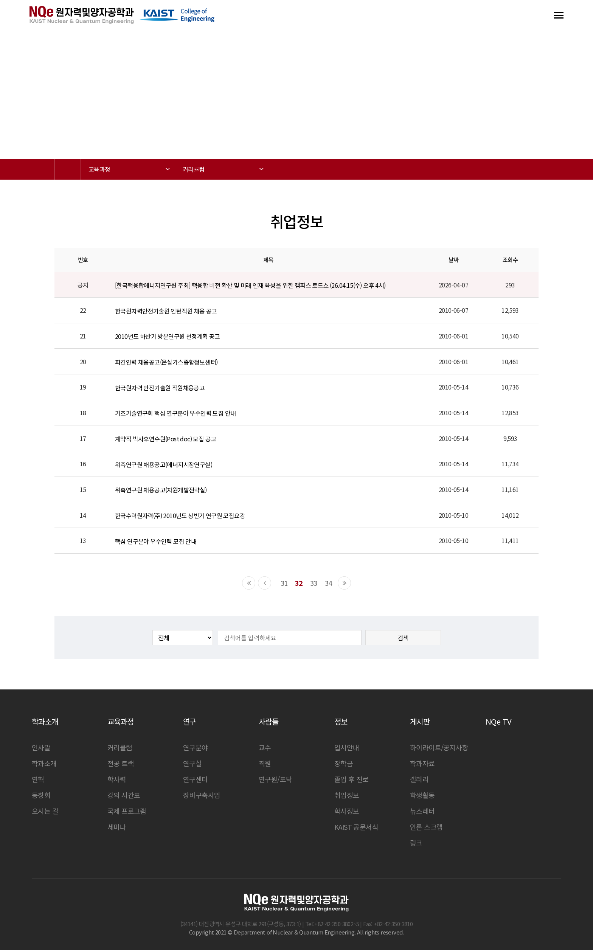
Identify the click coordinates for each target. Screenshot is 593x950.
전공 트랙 (120, 763)
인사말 (41, 747)
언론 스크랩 (426, 827)
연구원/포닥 (275, 779)
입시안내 (346, 747)
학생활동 (422, 795)
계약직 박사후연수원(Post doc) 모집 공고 (165, 438)
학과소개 (44, 763)
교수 (265, 747)
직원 (265, 763)
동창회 (41, 795)
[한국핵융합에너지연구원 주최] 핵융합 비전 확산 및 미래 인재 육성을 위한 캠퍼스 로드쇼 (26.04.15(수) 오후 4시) (250, 285)
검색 (403, 637)
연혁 (38, 779)
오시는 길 (45, 811)
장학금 (343, 763)
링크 (416, 843)
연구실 (192, 763)
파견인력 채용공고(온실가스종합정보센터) (166, 361)
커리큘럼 (119, 747)
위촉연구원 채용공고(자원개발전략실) (161, 489)
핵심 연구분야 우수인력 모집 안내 (155, 541)
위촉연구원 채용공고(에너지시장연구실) (163, 464)
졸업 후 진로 (351, 779)
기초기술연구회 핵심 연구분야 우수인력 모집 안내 (175, 413)
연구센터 (195, 779)
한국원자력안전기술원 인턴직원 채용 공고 (166, 310)
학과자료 (422, 763)
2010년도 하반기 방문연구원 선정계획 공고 (167, 336)
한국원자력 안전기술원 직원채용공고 (160, 387)
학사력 (116, 779)
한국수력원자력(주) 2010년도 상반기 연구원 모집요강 (180, 515)
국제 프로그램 (126, 811)
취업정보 (346, 795)
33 (313, 583)
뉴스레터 (422, 811)
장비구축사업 (201, 795)
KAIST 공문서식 (356, 827)
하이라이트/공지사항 (439, 747)
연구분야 (195, 747)
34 (328, 583)
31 (284, 583)
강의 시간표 (123, 795)
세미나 (116, 827)
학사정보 (346, 811)
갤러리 (419, 779)
